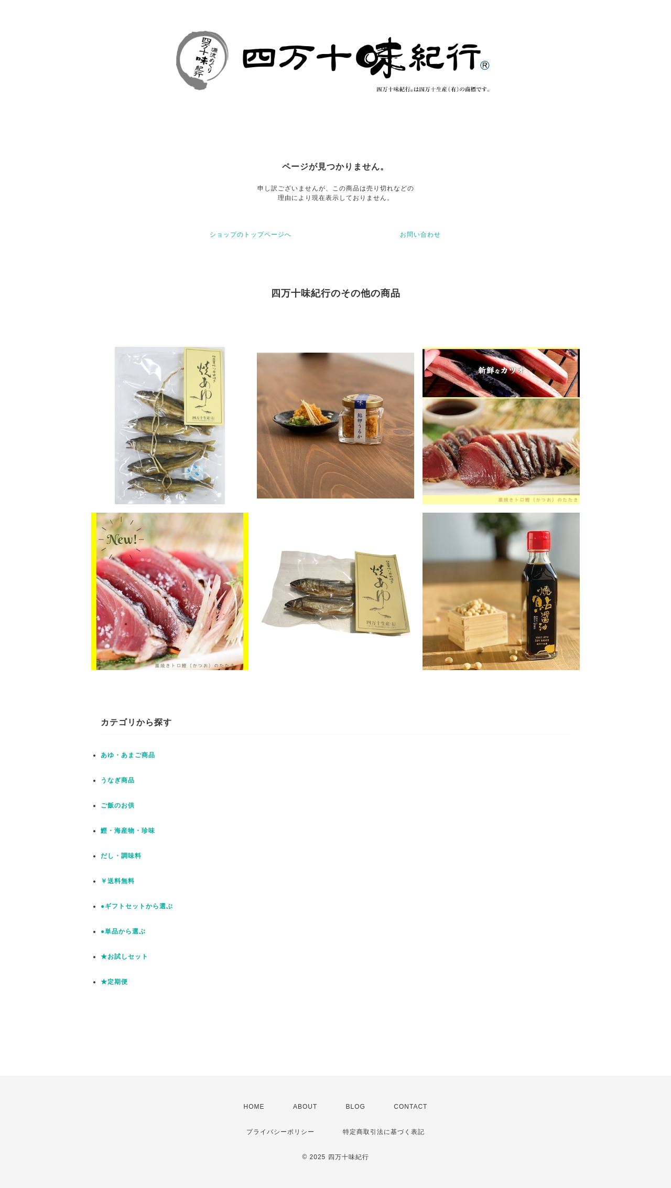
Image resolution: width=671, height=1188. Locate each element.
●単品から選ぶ (123, 931)
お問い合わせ (420, 234)
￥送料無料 (118, 881)
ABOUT (305, 1106)
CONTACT (410, 1106)
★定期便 (114, 981)
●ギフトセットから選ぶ (137, 906)
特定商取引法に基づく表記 (384, 1132)
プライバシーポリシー (280, 1132)
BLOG (355, 1106)
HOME (254, 1106)
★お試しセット (124, 956)
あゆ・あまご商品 (128, 755)
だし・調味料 (121, 856)
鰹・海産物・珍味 (128, 830)
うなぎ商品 (118, 780)
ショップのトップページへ (250, 234)
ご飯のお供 (118, 805)
